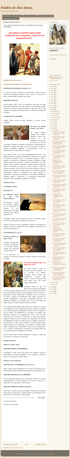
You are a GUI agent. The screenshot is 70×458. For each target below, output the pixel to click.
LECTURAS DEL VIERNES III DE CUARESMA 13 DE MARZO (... (59, 220)
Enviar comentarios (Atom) (16, 447)
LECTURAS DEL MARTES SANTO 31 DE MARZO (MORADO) (58, 133)
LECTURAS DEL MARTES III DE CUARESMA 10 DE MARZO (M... (59, 235)
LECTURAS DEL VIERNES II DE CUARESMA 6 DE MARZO (59, 254)
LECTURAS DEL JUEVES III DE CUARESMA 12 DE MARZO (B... (59, 224)
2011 (52, 293)
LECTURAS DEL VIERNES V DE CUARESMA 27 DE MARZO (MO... (59, 152)
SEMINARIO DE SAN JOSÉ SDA (13, 16)
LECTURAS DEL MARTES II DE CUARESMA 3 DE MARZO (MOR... (59, 269)
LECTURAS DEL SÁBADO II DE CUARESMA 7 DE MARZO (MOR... (59, 249)
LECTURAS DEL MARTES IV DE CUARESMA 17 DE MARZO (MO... (59, 201)
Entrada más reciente (10, 444)
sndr (38, 454)
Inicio (26, 444)
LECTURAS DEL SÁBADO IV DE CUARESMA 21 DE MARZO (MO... (59, 181)
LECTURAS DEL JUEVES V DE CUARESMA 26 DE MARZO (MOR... (59, 156)
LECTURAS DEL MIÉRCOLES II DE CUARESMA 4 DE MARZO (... (59, 263)
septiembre (55, 117)
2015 (52, 109)
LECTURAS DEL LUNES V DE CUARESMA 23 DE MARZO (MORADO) (58, 172)
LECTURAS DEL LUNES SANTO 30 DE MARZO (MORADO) (58, 138)
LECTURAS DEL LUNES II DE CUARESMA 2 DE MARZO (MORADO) (58, 274)
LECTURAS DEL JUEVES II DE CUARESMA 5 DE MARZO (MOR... (59, 258)
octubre (54, 115)
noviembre (55, 113)
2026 (52, 86)
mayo (53, 126)
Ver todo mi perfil (53, 80)
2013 (52, 289)
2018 (52, 103)
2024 (52, 90)
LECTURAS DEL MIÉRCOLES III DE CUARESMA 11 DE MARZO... (57, 229)
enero (53, 284)
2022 (52, 94)
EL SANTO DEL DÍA (29, 16)
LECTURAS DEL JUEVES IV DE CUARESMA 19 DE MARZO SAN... (59, 190)
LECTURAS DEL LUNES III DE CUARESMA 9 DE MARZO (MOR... (58, 240)
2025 (52, 88)
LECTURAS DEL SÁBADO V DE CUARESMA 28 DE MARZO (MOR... (59, 147)
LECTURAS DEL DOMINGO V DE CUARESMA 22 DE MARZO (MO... (59, 176)
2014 (52, 287)
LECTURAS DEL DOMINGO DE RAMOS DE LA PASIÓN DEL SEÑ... (59, 142)
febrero (54, 282)
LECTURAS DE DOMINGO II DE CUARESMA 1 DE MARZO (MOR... (59, 278)
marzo (54, 130)
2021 (52, 97)
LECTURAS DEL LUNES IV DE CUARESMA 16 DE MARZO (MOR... (58, 206)
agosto (54, 119)
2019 (52, 101)
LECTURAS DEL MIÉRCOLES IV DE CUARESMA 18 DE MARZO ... (57, 195)
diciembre (54, 111)
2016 (52, 107)
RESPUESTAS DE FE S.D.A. (13, 80)
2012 (52, 291)
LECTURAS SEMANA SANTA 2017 (57, 55)
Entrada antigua (40, 444)
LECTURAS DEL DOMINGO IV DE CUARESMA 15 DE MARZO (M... (59, 210)
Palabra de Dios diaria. (17, 7)
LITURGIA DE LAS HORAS (45, 16)
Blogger (51, 454)
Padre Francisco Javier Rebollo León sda (57, 78)
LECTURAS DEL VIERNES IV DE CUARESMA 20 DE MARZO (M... (59, 186)
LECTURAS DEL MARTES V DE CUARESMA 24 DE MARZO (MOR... (59, 167)
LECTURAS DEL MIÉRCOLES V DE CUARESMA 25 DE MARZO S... (57, 161)
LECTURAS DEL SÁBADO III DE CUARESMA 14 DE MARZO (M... (59, 215)
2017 (52, 105)
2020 (52, 99)
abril (53, 128)
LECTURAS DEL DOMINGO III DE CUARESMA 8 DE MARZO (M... (59, 244)
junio (53, 123)
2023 (52, 92)
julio (53, 121)
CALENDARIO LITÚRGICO (10, 18)
